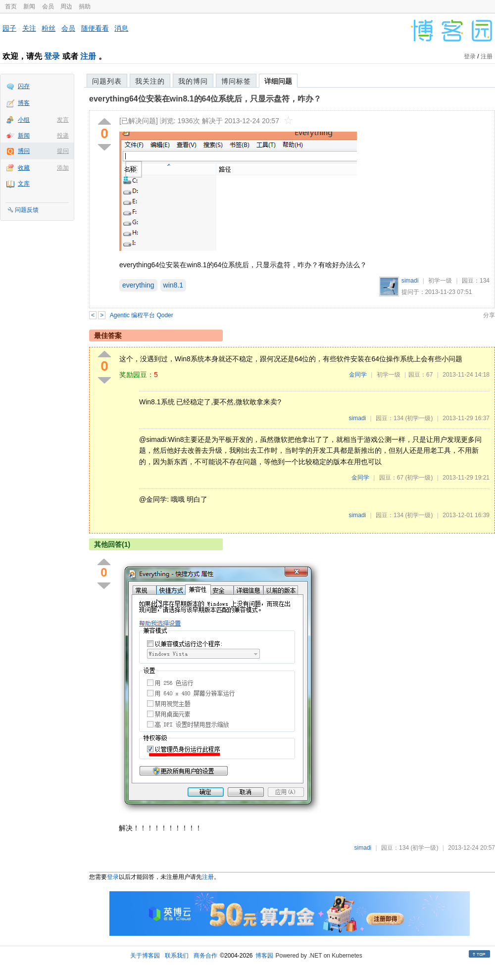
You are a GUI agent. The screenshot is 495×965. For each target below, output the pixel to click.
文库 (24, 183)
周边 (66, 6)
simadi (410, 280)
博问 (24, 150)
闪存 (24, 86)
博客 (24, 102)
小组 (24, 119)
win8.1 (173, 285)
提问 (63, 150)
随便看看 (95, 28)
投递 (63, 135)
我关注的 (150, 81)
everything (138, 285)
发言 (63, 119)
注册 (88, 56)
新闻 (29, 6)
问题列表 (107, 81)
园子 (9, 28)
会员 (48, 6)
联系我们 (177, 955)
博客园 (264, 955)
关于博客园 (145, 955)
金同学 (358, 374)
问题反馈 (27, 209)
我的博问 (193, 81)
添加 (63, 167)
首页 (11, 6)
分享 (489, 315)
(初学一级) (419, 418)
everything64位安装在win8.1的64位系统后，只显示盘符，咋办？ (205, 99)
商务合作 (205, 955)
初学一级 (440, 280)
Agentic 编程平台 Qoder (141, 315)
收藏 (24, 167)
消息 (121, 28)
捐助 (85, 6)
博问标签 (236, 81)
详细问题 (278, 81)
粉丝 (48, 28)
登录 (52, 56)
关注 (29, 28)
